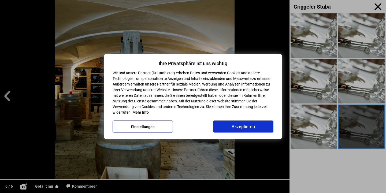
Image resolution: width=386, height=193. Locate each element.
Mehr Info (140, 112)
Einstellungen (143, 126)
